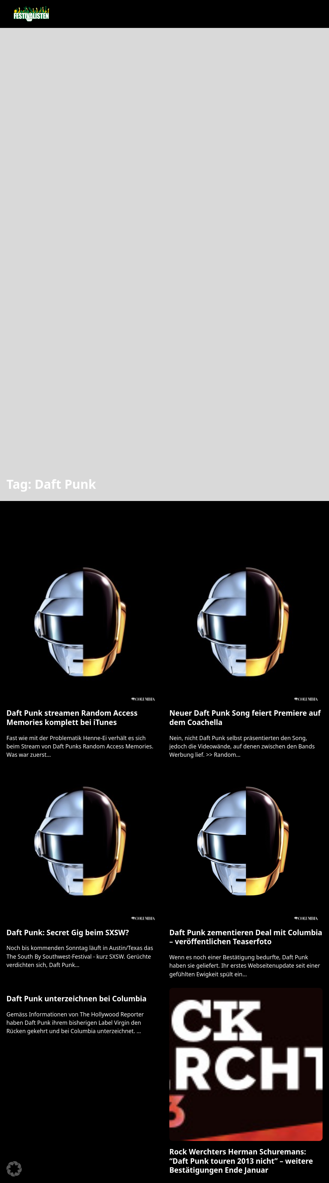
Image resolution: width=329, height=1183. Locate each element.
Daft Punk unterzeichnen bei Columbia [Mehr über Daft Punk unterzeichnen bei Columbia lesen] (76, 999)
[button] (14, 1169)
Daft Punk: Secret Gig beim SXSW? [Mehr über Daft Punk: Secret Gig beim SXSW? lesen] (67, 932)
